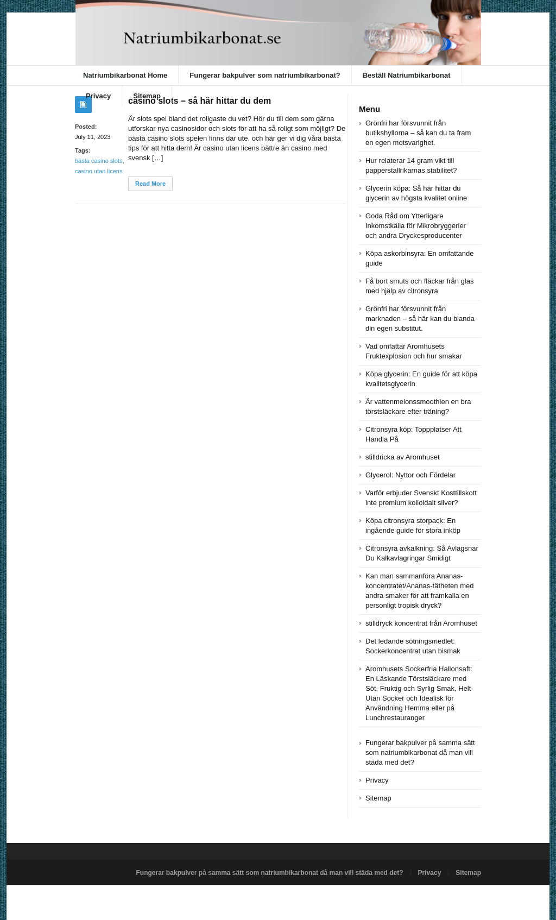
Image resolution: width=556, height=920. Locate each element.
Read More (150, 183)
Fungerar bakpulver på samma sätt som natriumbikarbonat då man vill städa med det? (420, 752)
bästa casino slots (98, 160)
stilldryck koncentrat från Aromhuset (421, 623)
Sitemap (147, 96)
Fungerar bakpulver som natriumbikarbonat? (264, 75)
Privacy (98, 96)
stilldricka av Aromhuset (402, 457)
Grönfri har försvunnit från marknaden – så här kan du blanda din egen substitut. (420, 318)
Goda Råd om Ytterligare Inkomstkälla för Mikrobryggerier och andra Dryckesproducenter (415, 226)
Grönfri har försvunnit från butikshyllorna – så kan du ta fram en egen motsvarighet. (418, 133)
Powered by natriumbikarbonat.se (123, 898)
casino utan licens (98, 171)
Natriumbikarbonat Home (125, 75)
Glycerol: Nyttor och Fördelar (410, 475)
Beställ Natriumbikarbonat (407, 75)
